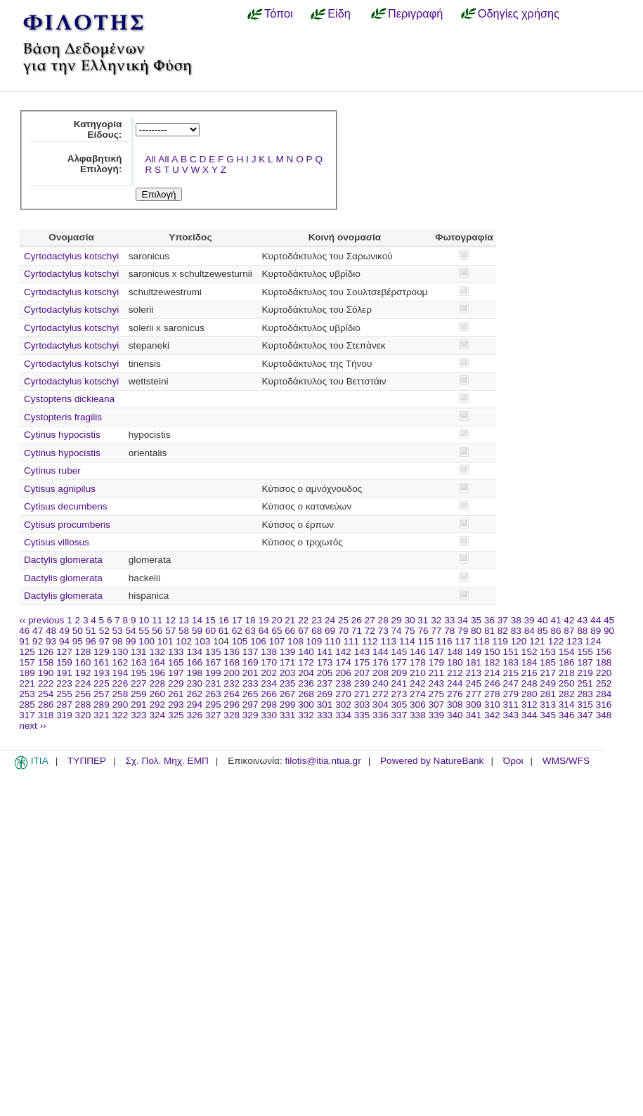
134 (194, 652)
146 (418, 652)
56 (157, 630)
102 (184, 641)
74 (396, 630)
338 (418, 715)
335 (362, 715)
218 (567, 673)
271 (362, 694)
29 (396, 620)
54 (130, 630)
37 (503, 620)
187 (585, 662)
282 (567, 694)
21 (290, 620)
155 (585, 652)
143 (362, 652)
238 (343, 683)
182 (492, 662)
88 (582, 630)
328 (231, 715)
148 (455, 652)
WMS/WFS (566, 760)
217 (548, 673)
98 (117, 641)
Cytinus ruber (52, 470)
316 (604, 704)
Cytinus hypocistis (62, 434)
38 (516, 620)
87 (569, 630)
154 (567, 652)
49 (64, 630)
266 (269, 694)
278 (492, 694)
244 (455, 683)
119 (500, 641)
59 (197, 630)
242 (418, 683)
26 (356, 620)
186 (567, 662)
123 (574, 641)
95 (77, 641)
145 (399, 652)
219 (585, 673)
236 (306, 683)
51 (91, 630)
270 (343, 694)
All (150, 159)
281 (548, 694)
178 (418, 662)
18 (250, 620)
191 (64, 673)
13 (183, 620)
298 (269, 704)
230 (194, 683)
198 (194, 673)
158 (46, 662)
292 (157, 704)
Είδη (339, 13)
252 (604, 683)
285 (27, 704)
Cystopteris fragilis (63, 417)
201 (250, 673)
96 (91, 641)
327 (213, 715)
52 (104, 630)
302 (343, 704)
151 (510, 652)
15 (210, 620)
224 (83, 683)
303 (362, 704)
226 (120, 683)
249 (548, 683)
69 (330, 630)
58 (183, 630)
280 (529, 694)
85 (543, 630)
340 (455, 715)
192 (83, 673)
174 (343, 662)
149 (473, 652)
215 (510, 673)
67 (303, 630)
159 (64, 662)
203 (288, 673)
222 (46, 683)
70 (343, 630)
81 (489, 630)
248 (529, 683)
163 (139, 662)
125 (27, 652)
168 (231, 662)
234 (269, 683)
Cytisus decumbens (66, 506)
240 (380, 683)
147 (437, 652)
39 (529, 620)
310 (492, 704)
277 (473, 694)
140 (306, 652)
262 (194, 694)
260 (157, 694)
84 (529, 630)
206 (343, 673)
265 (250, 694)
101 (165, 641)
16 (224, 620)
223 (64, 683)
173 (325, 662)
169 (250, 662)
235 (288, 683)
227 (139, 683)
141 (325, 652)
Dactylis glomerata (63, 559)
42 (569, 620)
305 (399, 704)
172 (306, 662)
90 (609, 630)
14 (197, 620)
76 (422, 630)
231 (213, 683)
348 (604, 715)
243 (437, 683)
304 (380, 704)
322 (120, 715)
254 (46, 694)
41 (555, 620)
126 (46, 652)
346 (567, 715)
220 (604, 673)
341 (473, 715)
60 (210, 630)
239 (362, 683)
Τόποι (278, 13)
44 (595, 620)
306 (418, 704)
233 (250, 683)
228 (157, 683)
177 (399, 662)
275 (437, 694)
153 (548, 652)
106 (258, 641)
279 (510, 694)
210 (418, 673)
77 (436, 630)
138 (269, 652)
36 (489, 620)
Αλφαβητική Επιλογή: (94, 163)
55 (143, 630)
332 (306, 715)
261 (176, 694)
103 (203, 641)
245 (473, 683)
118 (482, 641)
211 (437, 673)
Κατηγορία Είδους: (98, 129)
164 (157, 662)
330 (269, 715)
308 (455, 704)
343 (510, 715)
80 (476, 630)
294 (194, 704)
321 (101, 715)
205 (325, 673)
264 (231, 694)
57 (170, 630)
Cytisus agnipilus (60, 489)
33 (449, 620)
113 (388, 641)
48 (51, 630)
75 (409, 630)
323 (139, 715)
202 (269, 673)
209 (399, 673)
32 (436, 620)
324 (157, 715)
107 (277, 641)
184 (529, 662)
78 (449, 630)
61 (224, 630)
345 (548, 715)
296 (231, 704)
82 (503, 630)
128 (83, 652)
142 (343, 652)
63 (250, 630)
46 (24, 630)
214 (492, 673)
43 (582, 620)
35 (476, 620)
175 (362, 662)
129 (101, 652)
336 (380, 715)
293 (176, 704)
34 (462, 620)
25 (343, 620)
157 (27, 662)
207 (362, 673)
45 (609, 620)
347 (585, 715)
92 (37, 641)
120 (519, 641)
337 (399, 715)
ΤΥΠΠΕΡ (86, 760)
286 (46, 704)
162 (120, 662)
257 (101, 694)
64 (264, 630)
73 (383, 630)
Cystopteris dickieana (69, 399)
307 (437, 704)
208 (380, 673)
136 (231, 652)
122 (556, 641)
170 (269, 662)
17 (237, 620)
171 (288, 662)
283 (585, 694)
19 (263, 620)
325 (176, 715)
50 (77, 630)
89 (595, 630)
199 (213, 673)
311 (510, 704)
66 (290, 630)
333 (325, 715)
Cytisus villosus (56, 542)
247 (510, 683)
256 (83, 694)
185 (548, 662)
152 (529, 652)
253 (27, 694)
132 (157, 652)
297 (250, 704)
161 (101, 662)
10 (143, 620)
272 (380, 694)
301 (325, 704)
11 (157, 620)
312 (529, 704)
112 (370, 641)
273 (399, 694)
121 (537, 641)
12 (170, 620)
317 (27, 715)
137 (250, 652)
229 (176, 683)
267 (288, 694)
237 (325, 683)
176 (380, 662)
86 (555, 630)
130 (120, 652)
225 (101, 683)
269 (325, 694)
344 (529, 715)
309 (473, 704)
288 (83, 704)
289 (101, 704)
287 (64, 704)
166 (194, 662)
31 (422, 620)
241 (399, 683)
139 (288, 652)
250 (567, 683)
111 (352, 641)
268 (306, 694)
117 (463, 641)
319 (64, 715)
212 (455, 673)
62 (237, 630)
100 (146, 641)
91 (24, 641)
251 (585, 683)
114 (407, 641)
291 (139, 704)
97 (104, 641)
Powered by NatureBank (431, 760)
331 (288, 715)
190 (46, 673)
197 (176, 673)
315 (585, 704)
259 (139, 694)
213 (473, 673)
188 (604, 662)
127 (64, 652)
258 (120, 694)
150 (492, 652)
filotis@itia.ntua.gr (323, 760)
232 (231, 683)
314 (567, 704)
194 (120, 673)
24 (330, 620)
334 (343, 715)
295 (213, 704)
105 (240, 641)
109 (314, 641)
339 (437, 715)
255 (64, 694)
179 (437, 662)
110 (333, 641)
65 (276, 630)
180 (455, 662)
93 (51, 641)
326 (194, 715)
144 (380, 652)
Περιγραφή (415, 13)
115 (425, 641)
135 (213, 652)
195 (139, 673)
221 (27, 683)
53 (117, 630)
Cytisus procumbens (67, 524)
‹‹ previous (41, 620)
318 (46, 715)
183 (510, 662)
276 (455, 694)
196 (157, 673)
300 (306, 704)
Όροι (513, 760)
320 (83, 715)
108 (295, 641)
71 (356, 630)
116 (444, 641)
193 (101, 673)
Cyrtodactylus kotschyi (71, 256)
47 (37, 630)
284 (604, 694)
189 (27, 673)
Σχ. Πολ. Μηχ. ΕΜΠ (166, 760)
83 (516, 630)
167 (213, 662)
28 (383, 620)
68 (316, 630)
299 (288, 704)
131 (139, 652)
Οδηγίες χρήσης (518, 13)
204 (306, 673)
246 (492, 683)
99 (130, 641)
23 (316, 620)
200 (231, 673)
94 (64, 641)
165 (176, 662)
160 (83, 662)
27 (370, 620)
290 (120, 704)
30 (409, 620)
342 (492, 715)
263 (213, 694)
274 (418, 694)
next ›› (32, 725)
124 (593, 641)
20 (276, 620)
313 (548, 704)
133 (176, 652)
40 (542, 620)
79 (462, 630)
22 (303, 620)
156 (604, 652)
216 (529, 673)
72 (370, 630)
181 (473, 662)
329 (250, 715)
